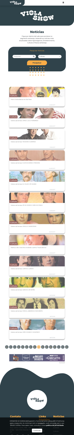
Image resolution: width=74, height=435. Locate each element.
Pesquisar (37, 63)
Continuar (37, 430)
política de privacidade (55, 425)
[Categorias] (50, 56)
